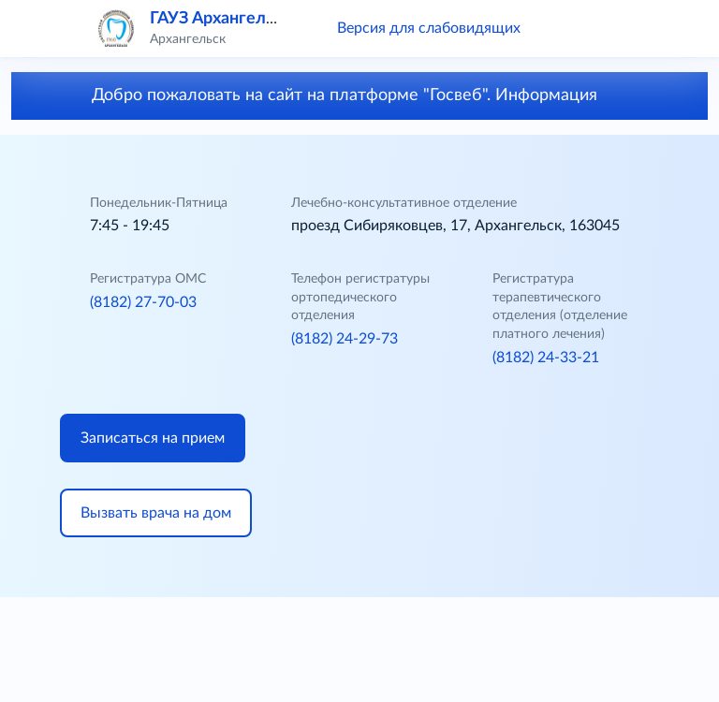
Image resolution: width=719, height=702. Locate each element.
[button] (561, 28)
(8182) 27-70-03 (143, 302)
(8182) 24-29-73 (344, 338)
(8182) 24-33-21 (545, 357)
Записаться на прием (153, 438)
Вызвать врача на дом (156, 512)
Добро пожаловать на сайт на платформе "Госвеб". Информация (360, 95)
